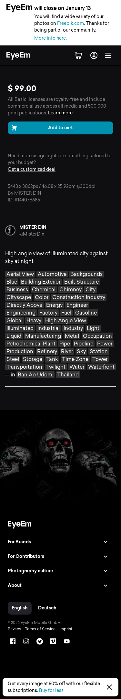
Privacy (14, 629)
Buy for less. (52, 690)
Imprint (65, 629)
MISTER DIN (32, 227)
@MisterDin (32, 234)
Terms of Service (40, 629)
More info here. (50, 38)
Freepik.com (70, 23)
